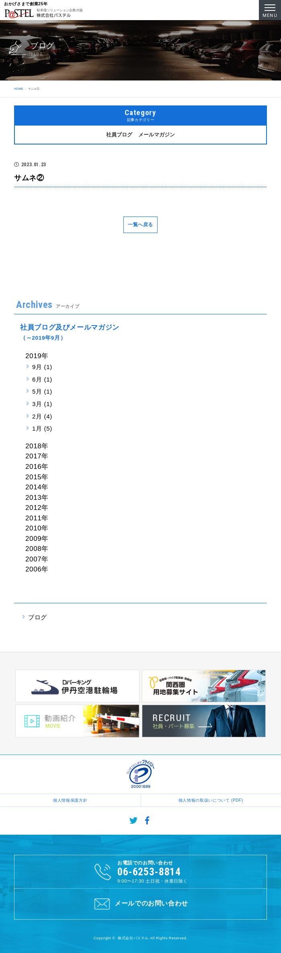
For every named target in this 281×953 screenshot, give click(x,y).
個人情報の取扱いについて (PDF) (210, 800)
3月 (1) (42, 403)
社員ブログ (119, 135)
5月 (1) (42, 391)
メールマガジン (156, 135)
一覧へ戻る (140, 224)
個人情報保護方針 (70, 800)
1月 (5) (42, 428)
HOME (18, 89)
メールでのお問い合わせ (140, 904)
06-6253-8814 (149, 872)
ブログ (37, 617)
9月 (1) (42, 366)
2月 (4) (42, 416)
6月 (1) (42, 379)
